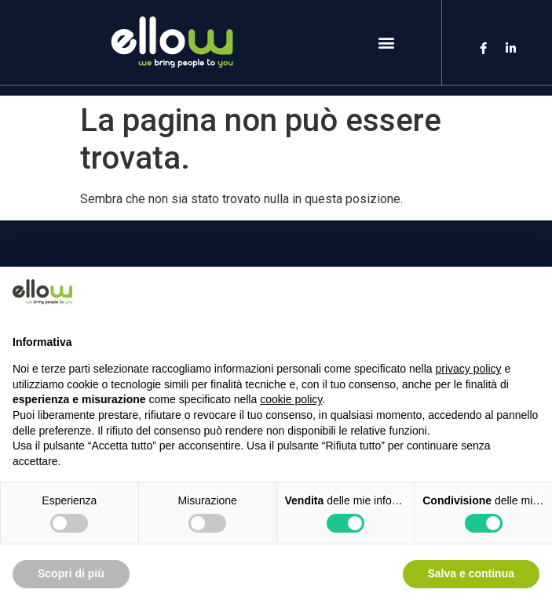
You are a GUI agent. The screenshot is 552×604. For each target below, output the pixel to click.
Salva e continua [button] (471, 573)
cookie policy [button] (291, 399)
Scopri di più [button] (71, 573)
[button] (387, 43)
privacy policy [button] (469, 368)
